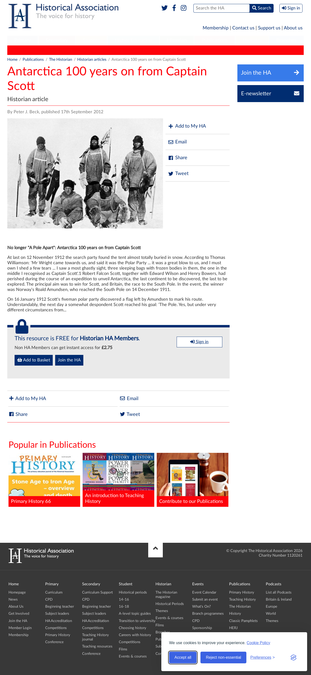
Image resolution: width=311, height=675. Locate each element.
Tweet (178, 173)
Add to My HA (187, 126)
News (13, 599)
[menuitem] (22, 40)
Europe (271, 606)
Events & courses (133, 656)
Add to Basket (33, 360)
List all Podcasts (279, 592)
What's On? (201, 606)
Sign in (199, 341)
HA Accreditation (58, 621)
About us (293, 28)
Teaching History (58, 50)
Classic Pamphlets (145, 50)
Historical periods (133, 592)
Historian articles (91, 59)
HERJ (172, 50)
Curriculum (53, 592)
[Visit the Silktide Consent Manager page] (293, 657)
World (271, 613)
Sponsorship (202, 628)
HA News (193, 50)
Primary (22, 40)
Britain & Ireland (279, 599)
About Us (16, 606)
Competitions (56, 628)
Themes (162, 611)
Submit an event (205, 599)
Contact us (243, 28)
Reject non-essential (223, 657)
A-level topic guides (135, 613)
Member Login (20, 628)
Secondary (57, 40)
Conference (54, 642)
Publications (215, 40)
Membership (216, 28)
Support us (269, 28)
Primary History (23, 50)
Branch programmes (208, 613)
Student (91, 40)
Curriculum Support (97, 592)
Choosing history (132, 628)
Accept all (182, 657)
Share (177, 157)
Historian (177, 40)
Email (177, 142)
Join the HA (69, 360)
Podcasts (252, 40)
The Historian (91, 50)
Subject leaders (57, 613)
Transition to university (137, 621)
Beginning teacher (59, 606)
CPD (48, 599)
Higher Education (133, 40)
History (116, 50)
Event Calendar (204, 592)
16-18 (124, 606)
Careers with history (135, 635)
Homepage (17, 592)
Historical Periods (170, 604)
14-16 (124, 599)
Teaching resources (97, 646)
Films (123, 649)
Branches (286, 40)
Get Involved (19, 613)
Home (12, 59)
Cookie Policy (258, 643)
